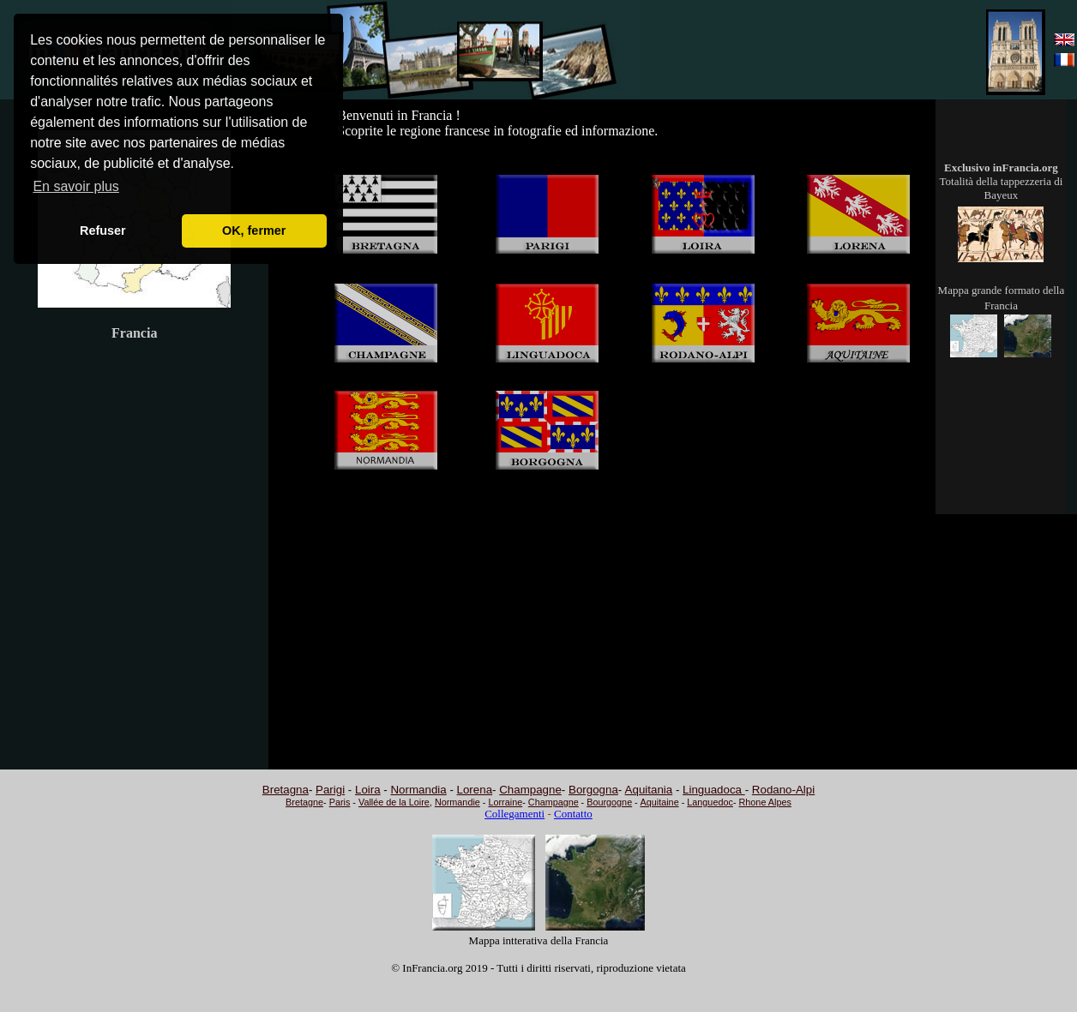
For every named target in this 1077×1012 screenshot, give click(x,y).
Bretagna (285, 789)
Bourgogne (609, 802)
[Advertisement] (810, 50)
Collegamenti (514, 813)
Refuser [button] (103, 230)
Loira (368, 789)
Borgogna (593, 789)
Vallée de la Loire (394, 802)
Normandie (457, 802)
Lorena (475, 789)
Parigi (330, 789)
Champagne (530, 789)
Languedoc (710, 802)
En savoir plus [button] (76, 186)
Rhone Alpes (765, 802)
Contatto (573, 813)
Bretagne (304, 802)
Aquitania (649, 789)
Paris (340, 802)
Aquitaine (660, 802)
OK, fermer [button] (254, 230)
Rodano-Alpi (783, 789)
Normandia (418, 789)
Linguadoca (714, 789)
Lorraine (505, 802)
